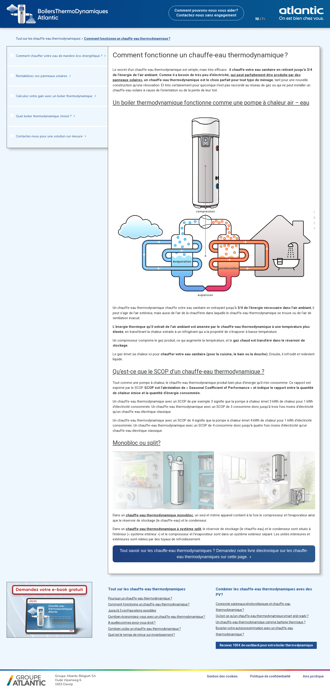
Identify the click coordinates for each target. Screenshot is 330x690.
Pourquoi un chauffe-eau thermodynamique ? (140, 598)
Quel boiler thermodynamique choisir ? (43, 116)
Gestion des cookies (222, 676)
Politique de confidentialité (270, 676)
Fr (263, 19)
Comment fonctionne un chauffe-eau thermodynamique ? (127, 38)
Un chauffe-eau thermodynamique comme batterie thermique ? (261, 622)
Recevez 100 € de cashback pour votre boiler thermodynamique (266, 645)
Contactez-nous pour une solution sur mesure (49, 136)
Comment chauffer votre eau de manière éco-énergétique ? (59, 56)
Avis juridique (313, 676)
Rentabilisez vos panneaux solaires (41, 76)
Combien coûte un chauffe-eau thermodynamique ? (144, 629)
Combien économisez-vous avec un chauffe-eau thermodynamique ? (156, 616)
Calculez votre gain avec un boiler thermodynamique (54, 96)
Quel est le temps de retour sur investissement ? (141, 635)
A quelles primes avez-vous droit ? (132, 622)
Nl (257, 19)
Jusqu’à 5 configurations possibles (132, 610)
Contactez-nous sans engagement (206, 12)
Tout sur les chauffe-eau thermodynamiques (48, 38)
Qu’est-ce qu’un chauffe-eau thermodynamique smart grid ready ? (262, 616)
